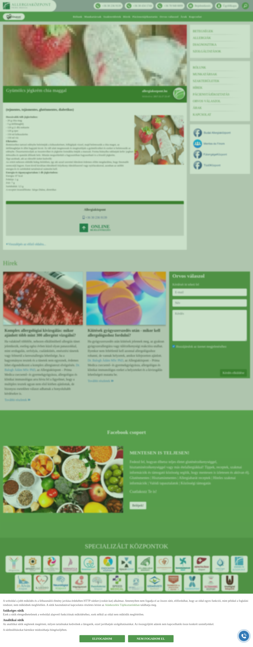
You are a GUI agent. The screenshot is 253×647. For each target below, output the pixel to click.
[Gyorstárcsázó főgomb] (244, 636)
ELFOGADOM (102, 638)
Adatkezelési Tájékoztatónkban (122, 605)
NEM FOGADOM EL (151, 638)
